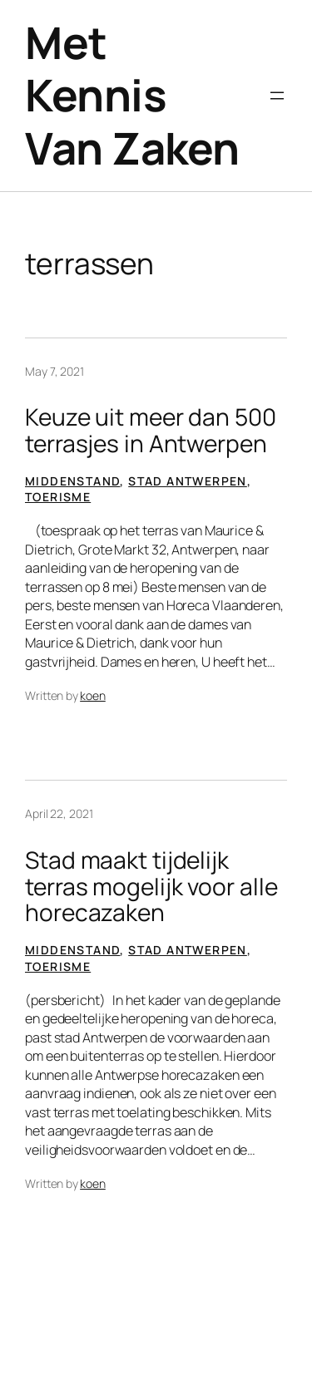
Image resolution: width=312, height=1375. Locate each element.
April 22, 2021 (59, 813)
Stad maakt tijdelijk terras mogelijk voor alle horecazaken (151, 886)
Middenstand (72, 481)
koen (93, 695)
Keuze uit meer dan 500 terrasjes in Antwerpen (150, 430)
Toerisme (58, 497)
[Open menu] (277, 96)
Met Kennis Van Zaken (132, 95)
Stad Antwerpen (187, 481)
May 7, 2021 (54, 371)
